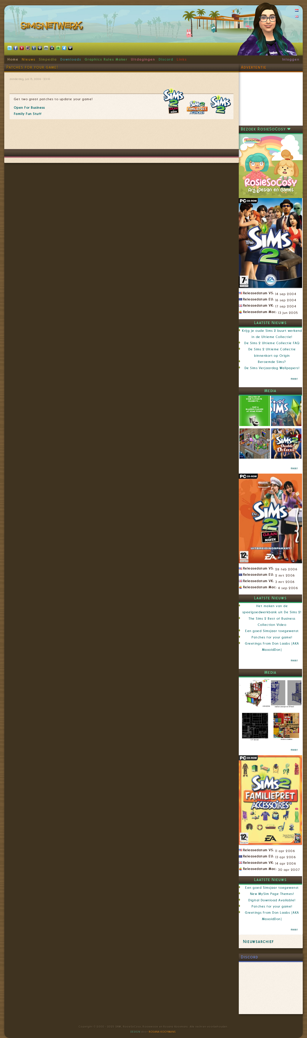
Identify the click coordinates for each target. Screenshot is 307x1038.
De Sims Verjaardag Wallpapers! (272, 368)
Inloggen (291, 59)
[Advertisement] (121, 136)
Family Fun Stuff (28, 114)
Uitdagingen (143, 59)
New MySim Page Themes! (272, 894)
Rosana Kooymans (162, 1031)
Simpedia (48, 59)
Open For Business (29, 108)
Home (13, 59)
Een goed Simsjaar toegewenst (272, 631)
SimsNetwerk (52, 26)
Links (182, 59)
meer (294, 378)
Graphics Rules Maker (106, 59)
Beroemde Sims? (272, 362)
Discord (166, 59)
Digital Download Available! (272, 900)
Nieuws (28, 59)
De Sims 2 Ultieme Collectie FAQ (272, 343)
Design (135, 1031)
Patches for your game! (272, 637)
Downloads (70, 59)
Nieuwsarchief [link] (258, 941)
